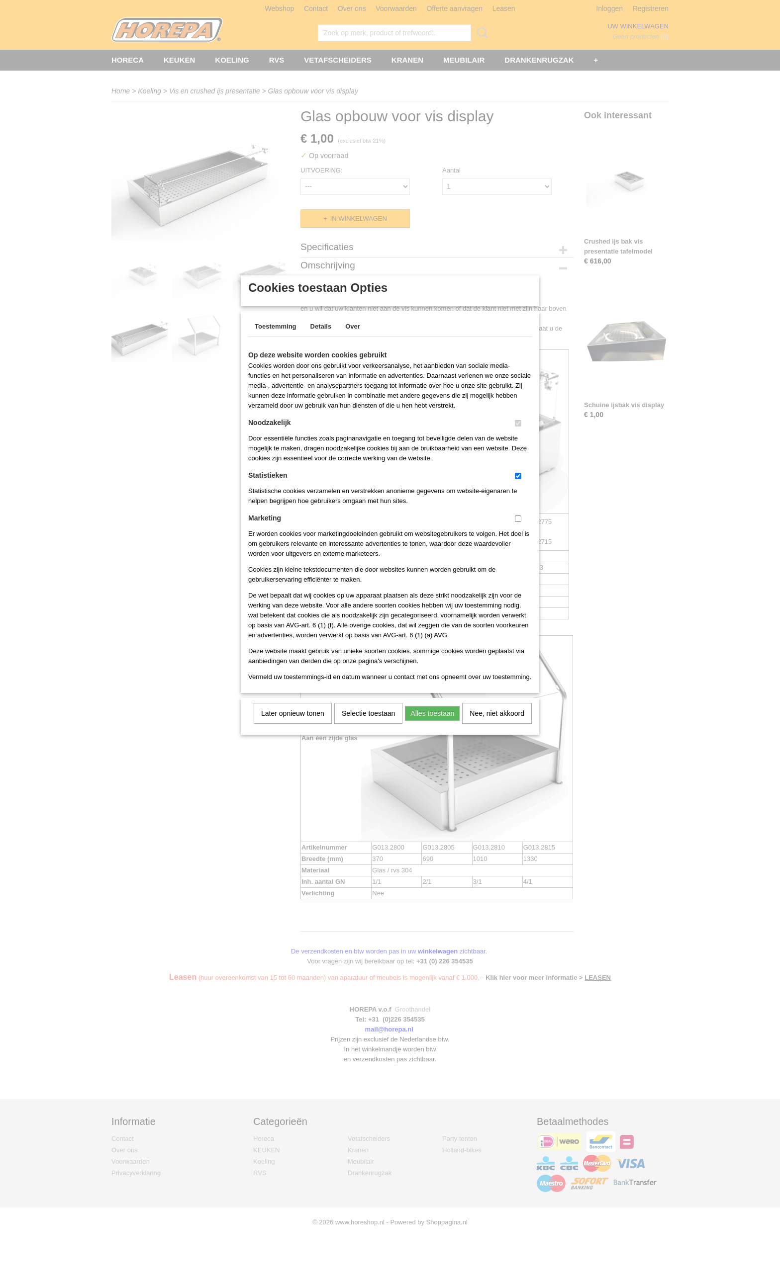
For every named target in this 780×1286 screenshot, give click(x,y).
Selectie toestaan (368, 726)
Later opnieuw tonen (292, 726)
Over (352, 339)
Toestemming (275, 339)
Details (321, 339)
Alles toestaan (432, 726)
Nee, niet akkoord (497, 726)
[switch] (518, 436)
